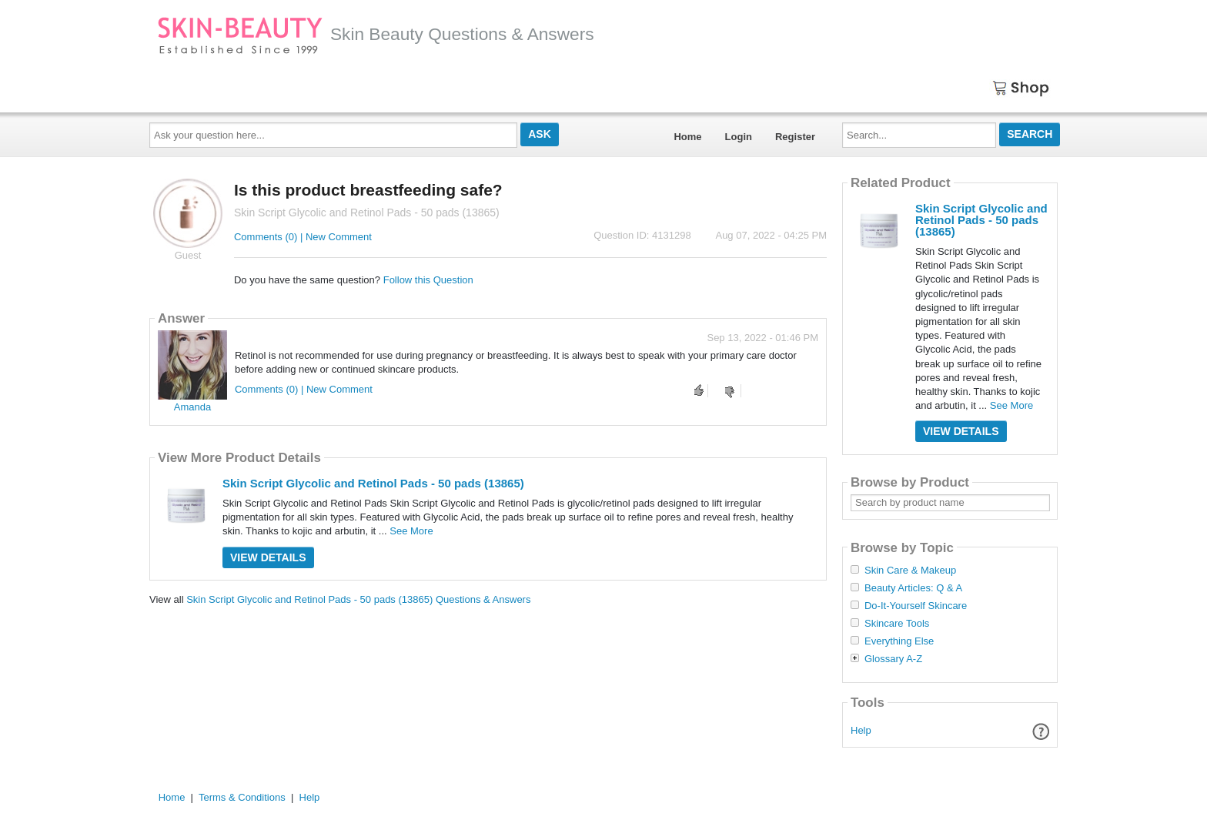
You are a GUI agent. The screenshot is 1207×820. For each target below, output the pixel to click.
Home (687, 136)
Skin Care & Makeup (910, 570)
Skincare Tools (896, 623)
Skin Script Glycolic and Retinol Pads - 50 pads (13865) (373, 483)
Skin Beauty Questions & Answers (375, 34)
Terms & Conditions (242, 797)
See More (411, 531)
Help (861, 730)
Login (738, 136)
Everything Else (899, 641)
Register (795, 136)
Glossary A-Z (893, 659)
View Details (268, 557)
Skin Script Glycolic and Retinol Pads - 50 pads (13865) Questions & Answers (358, 599)
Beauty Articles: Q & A (913, 588)
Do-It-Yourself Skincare (915, 606)
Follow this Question (428, 280)
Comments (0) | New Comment (303, 237)
